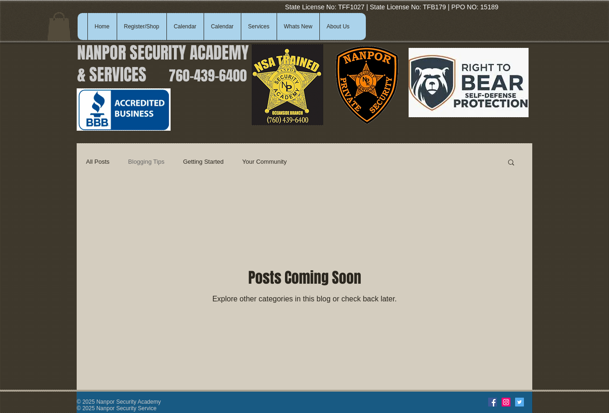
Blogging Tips (146, 161)
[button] (59, 26)
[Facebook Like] (465, 402)
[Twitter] (519, 402)
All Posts (98, 161)
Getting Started (203, 161)
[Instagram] (506, 402)
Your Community (264, 161)
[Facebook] (492, 402)
